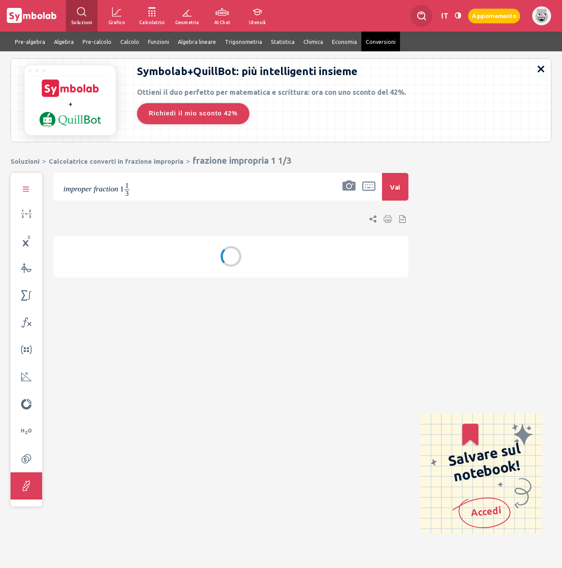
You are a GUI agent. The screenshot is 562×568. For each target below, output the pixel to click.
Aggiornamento (494, 15)
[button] (349, 192)
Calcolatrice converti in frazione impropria (116, 161)
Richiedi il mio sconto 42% (193, 113)
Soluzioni (25, 161)
